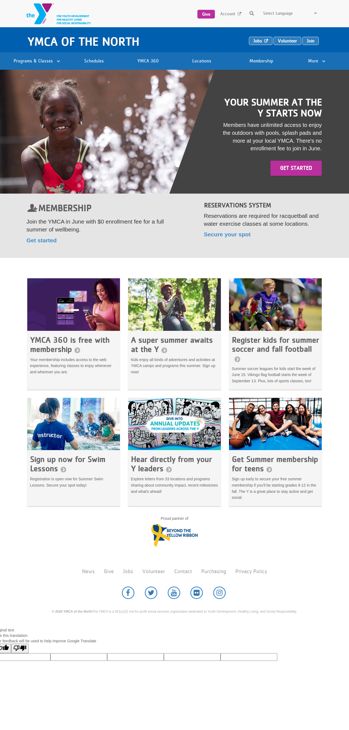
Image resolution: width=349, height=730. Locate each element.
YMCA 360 (148, 60)
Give (206, 14)
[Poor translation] (20, 648)
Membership (261, 60)
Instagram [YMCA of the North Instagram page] (219, 593)
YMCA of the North (83, 41)
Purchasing (213, 571)
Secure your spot (227, 234)
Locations (201, 60)
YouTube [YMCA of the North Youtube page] (174, 593)
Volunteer (287, 41)
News (88, 571)
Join (310, 41)
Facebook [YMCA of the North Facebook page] (128, 593)
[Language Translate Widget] (290, 13)
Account (227, 13)
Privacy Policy (251, 571)
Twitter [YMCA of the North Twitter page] (151, 593)
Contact (183, 571)
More (316, 60)
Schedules (94, 60)
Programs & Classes (37, 60)
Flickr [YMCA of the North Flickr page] (196, 593)
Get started (296, 168)
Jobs (257, 41)
